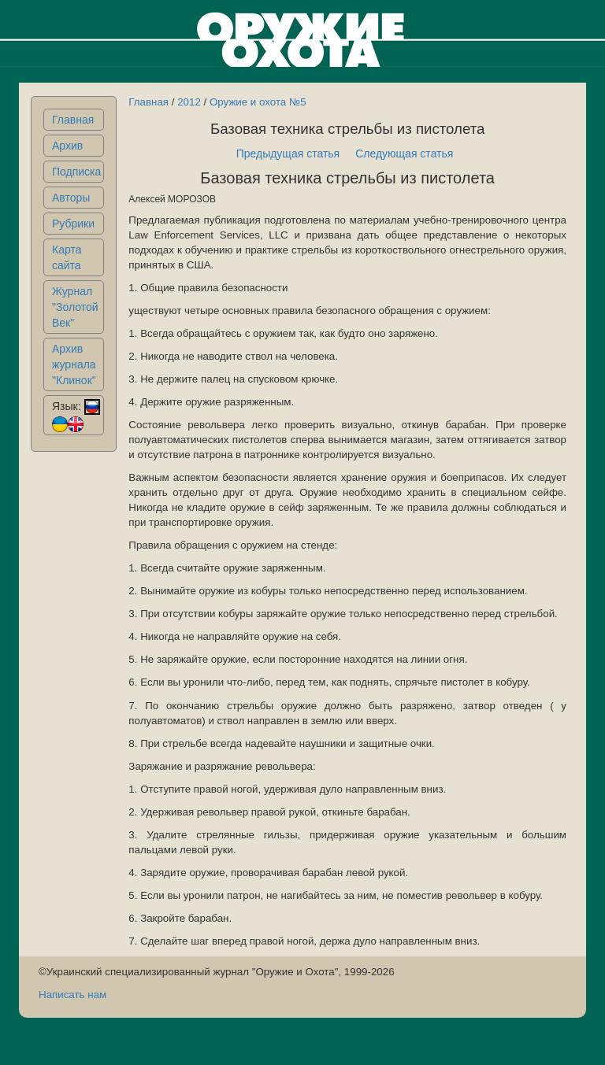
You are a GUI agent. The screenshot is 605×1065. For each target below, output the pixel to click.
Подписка (76, 171)
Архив (67, 145)
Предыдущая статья (288, 153)
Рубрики (73, 223)
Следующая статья (404, 153)
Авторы (71, 197)
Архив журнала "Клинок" (74, 364)
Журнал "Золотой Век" (75, 307)
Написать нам (72, 994)
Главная (73, 119)
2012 (189, 102)
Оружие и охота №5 (258, 102)
